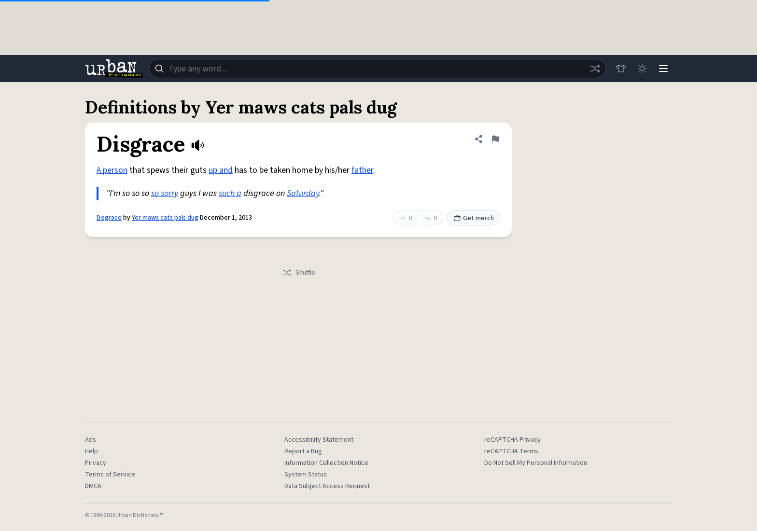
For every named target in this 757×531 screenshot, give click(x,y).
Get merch (473, 218)
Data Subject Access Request (327, 486)
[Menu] (663, 68)
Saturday (303, 193)
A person (112, 170)
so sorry (164, 193)
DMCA (93, 486)
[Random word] (595, 68)
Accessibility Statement (318, 440)
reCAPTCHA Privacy (512, 440)
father (362, 170)
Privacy (95, 463)
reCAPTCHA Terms (511, 451)
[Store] (621, 68)
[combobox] (377, 68)
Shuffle (298, 273)
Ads (90, 440)
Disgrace (109, 218)
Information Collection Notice (326, 463)
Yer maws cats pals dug (165, 218)
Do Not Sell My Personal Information (535, 463)
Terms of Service (110, 474)
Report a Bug (303, 451)
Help (91, 451)
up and (221, 170)
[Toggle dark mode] (642, 68)
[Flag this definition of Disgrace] (495, 139)
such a (230, 193)
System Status (305, 474)
